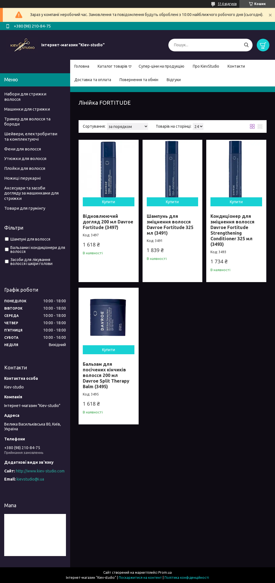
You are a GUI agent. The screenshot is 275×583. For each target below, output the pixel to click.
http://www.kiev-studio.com (40, 471)
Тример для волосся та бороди (27, 121)
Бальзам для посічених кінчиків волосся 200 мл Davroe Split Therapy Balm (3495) (106, 375)
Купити (108, 202)
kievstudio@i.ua (30, 479)
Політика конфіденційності (186, 577)
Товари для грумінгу (24, 208)
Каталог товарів (112, 66)
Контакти (236, 66)
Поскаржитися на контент (140, 577)
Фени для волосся (22, 149)
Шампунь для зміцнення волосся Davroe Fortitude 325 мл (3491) (170, 225)
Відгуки (174, 79)
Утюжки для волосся (25, 158)
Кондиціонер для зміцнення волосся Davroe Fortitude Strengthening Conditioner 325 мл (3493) (232, 230)
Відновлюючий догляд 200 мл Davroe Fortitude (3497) (108, 222)
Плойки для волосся (24, 168)
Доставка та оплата (92, 79)
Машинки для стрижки (27, 109)
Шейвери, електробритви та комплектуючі (30, 136)
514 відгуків (227, 4)
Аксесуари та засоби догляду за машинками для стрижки (31, 193)
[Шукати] (246, 45)
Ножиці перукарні (22, 178)
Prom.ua (165, 572)
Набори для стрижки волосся (25, 97)
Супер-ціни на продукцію (161, 66)
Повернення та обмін (139, 79)
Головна (81, 66)
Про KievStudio (206, 66)
